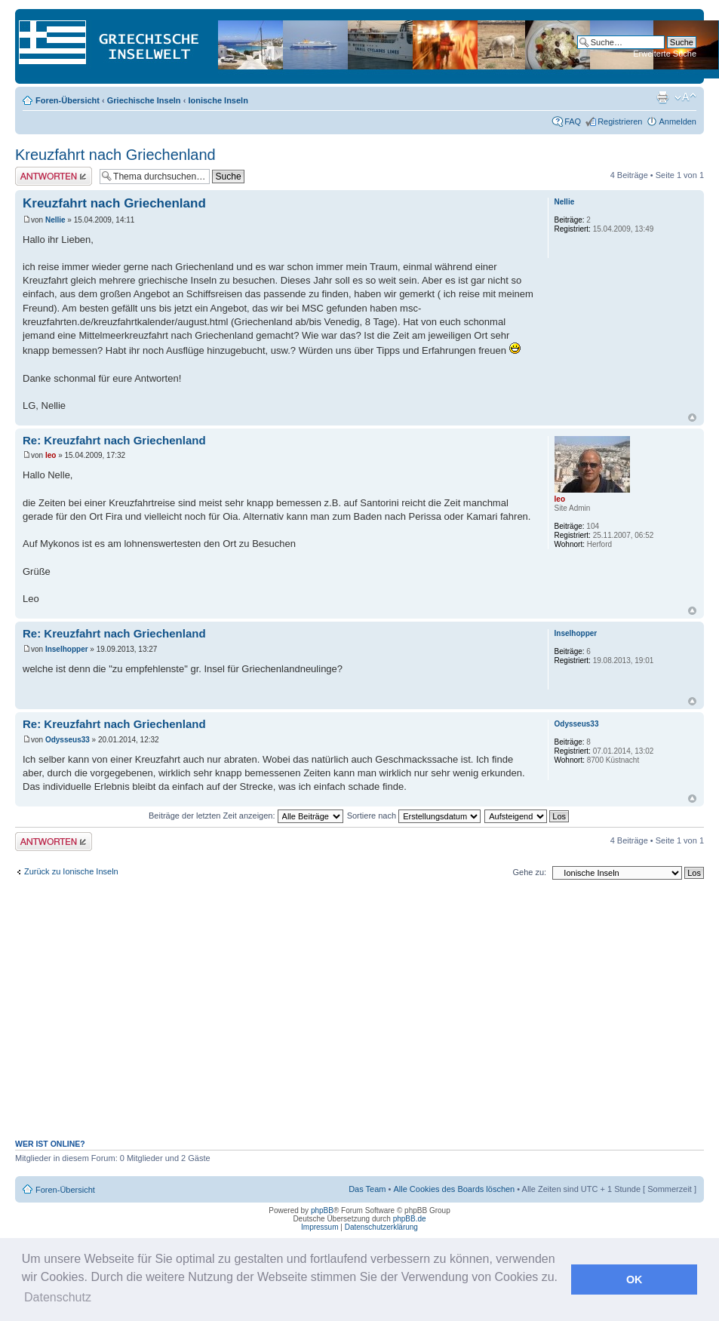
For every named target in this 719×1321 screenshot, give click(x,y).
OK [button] (634, 1279)
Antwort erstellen (53, 176)
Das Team (367, 1189)
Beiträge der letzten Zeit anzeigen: (246, 815)
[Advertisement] (360, 1017)
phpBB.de (409, 1219)
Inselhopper (66, 649)
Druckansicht (662, 97)
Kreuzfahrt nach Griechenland (115, 154)
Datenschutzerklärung (381, 1227)
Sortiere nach (414, 815)
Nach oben (692, 417)
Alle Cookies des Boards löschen (454, 1189)
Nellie (55, 220)
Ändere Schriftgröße (685, 97)
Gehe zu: (529, 872)
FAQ (572, 121)
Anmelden (677, 121)
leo (50, 455)
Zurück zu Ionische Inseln (71, 871)
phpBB (322, 1210)
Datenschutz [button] (57, 1297)
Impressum (319, 1227)
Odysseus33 (67, 740)
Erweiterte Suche (664, 53)
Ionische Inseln (217, 100)
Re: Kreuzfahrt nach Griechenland (114, 440)
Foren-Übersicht (67, 100)
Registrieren (620, 121)
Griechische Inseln (144, 100)
